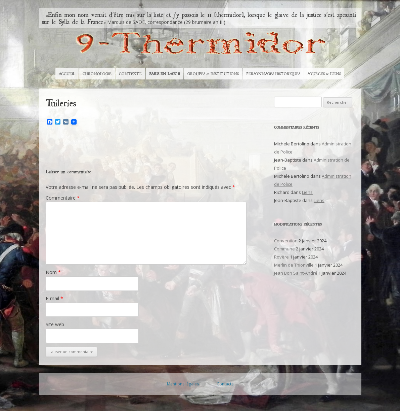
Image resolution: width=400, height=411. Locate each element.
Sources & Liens (324, 74)
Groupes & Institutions (213, 74)
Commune (285, 249)
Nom (53, 272)
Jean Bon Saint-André (296, 273)
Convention (286, 241)
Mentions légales (183, 384)
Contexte (130, 74)
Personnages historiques (273, 74)
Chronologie (97, 74)
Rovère (282, 257)
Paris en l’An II (164, 74)
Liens (307, 192)
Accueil (67, 74)
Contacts (225, 384)
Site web (55, 324)
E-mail (54, 298)
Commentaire (63, 198)
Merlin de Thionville (294, 265)
